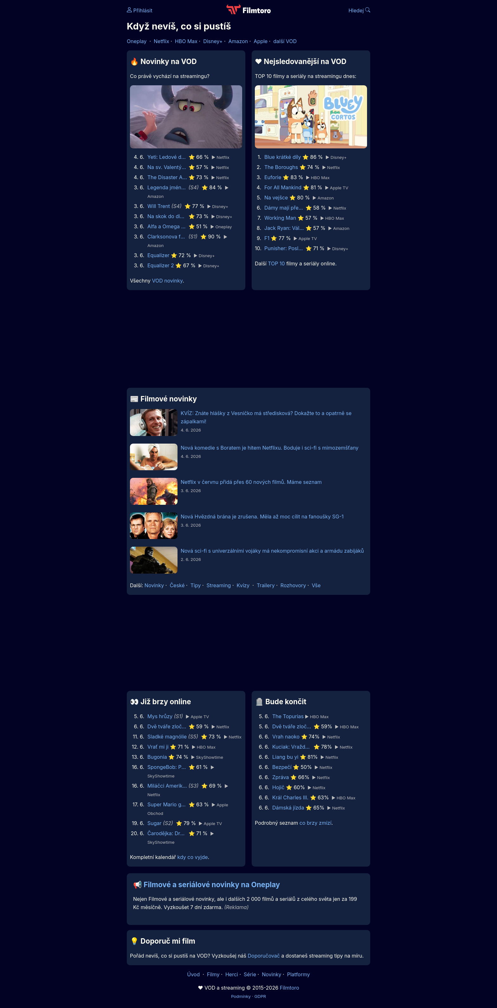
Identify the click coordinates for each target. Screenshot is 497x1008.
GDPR (260, 996)
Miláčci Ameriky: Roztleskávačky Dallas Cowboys (167, 786)
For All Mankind (282, 187)
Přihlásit (139, 10)
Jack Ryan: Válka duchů (284, 228)
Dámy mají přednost (284, 208)
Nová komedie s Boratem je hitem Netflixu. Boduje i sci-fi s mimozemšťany (269, 448)
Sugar (154, 823)
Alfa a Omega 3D (167, 226)
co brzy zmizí (316, 823)
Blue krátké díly (282, 157)
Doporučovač (264, 956)
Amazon (238, 41)
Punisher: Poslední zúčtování (284, 248)
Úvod (194, 974)
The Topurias (288, 716)
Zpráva (280, 777)
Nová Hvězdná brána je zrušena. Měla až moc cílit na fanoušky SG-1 (262, 516)
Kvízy (243, 585)
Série (250, 974)
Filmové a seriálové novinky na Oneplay (212, 884)
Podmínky (241, 996)
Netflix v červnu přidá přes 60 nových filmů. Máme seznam (251, 482)
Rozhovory (293, 585)
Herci (231, 974)
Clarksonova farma (167, 236)
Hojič (278, 787)
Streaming (219, 585)
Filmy (213, 974)
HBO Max (186, 41)
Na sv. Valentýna (167, 167)
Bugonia (157, 757)
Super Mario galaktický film (167, 804)
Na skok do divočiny (167, 216)
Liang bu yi (285, 757)
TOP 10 (276, 263)
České (177, 585)
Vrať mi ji (158, 747)
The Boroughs (281, 167)
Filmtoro (289, 988)
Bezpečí (282, 767)
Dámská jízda (288, 807)
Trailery (266, 585)
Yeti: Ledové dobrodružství (167, 157)
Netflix (161, 41)
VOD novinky (167, 280)
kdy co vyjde (193, 857)
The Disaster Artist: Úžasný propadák (167, 177)
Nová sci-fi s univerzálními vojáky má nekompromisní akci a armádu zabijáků (272, 551)
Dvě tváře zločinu (167, 726)
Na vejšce (276, 197)
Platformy (298, 974)
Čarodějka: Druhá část (167, 833)
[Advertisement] (80, 98)
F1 (266, 238)
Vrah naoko (286, 736)
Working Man (280, 218)
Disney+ (213, 41)
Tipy (195, 585)
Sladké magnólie (167, 736)
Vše (316, 585)
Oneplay (136, 41)
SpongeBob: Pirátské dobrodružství (167, 767)
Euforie (272, 177)
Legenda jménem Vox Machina (167, 187)
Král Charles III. (290, 797)
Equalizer (158, 255)
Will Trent (158, 206)
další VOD (285, 41)
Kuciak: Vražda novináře (292, 747)
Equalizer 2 (160, 265)
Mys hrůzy (159, 716)
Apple (261, 41)
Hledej (359, 10)
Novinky (154, 585)
